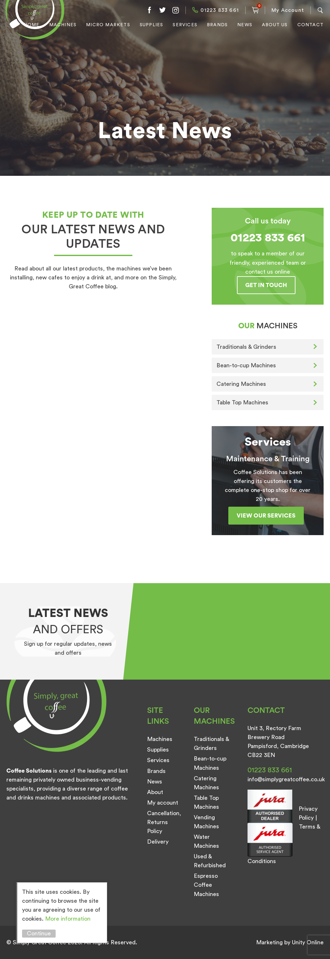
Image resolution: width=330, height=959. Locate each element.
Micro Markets (108, 25)
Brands (217, 25)
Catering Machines (241, 384)
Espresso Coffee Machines (206, 885)
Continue (39, 933)
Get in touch (266, 285)
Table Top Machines (242, 402)
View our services (266, 515)
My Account (287, 10)
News (244, 25)
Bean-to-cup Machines (246, 365)
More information (67, 919)
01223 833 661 (219, 10)
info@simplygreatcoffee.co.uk (286, 779)
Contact (310, 25)
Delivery (158, 842)
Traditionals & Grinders (246, 347)
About (155, 792)
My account (162, 803)
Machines (63, 25)
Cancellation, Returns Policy (164, 822)
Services (185, 25)
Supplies (151, 25)
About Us (275, 25)
